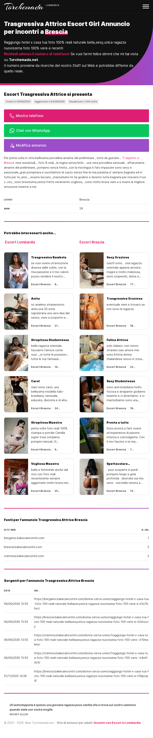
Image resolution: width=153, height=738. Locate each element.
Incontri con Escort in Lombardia (117, 722)
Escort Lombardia (20, 242)
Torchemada (24, 6)
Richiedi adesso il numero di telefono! (37, 54)
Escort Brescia (91, 242)
